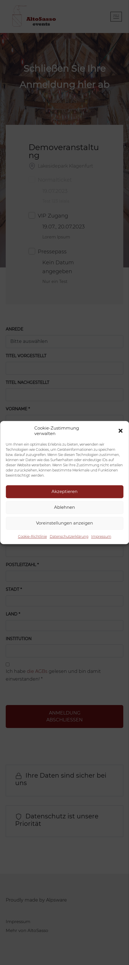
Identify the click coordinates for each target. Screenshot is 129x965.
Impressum (101, 536)
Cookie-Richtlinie (32, 536)
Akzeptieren (64, 491)
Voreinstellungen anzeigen (64, 523)
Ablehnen (64, 507)
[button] (120, 431)
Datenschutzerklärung (69, 536)
